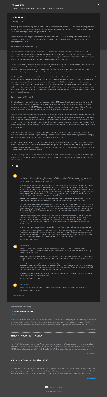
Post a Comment (19, 296)
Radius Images (58, 391)
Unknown (23, 246)
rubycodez (23, 175)
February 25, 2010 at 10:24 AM (30, 291)
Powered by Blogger (53, 387)
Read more (91, 329)
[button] (94, 17)
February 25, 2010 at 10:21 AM (30, 278)
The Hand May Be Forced (22, 311)
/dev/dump (18, 5)
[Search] (98, 6)
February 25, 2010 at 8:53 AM (29, 240)
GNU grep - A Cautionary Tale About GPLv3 (29, 360)
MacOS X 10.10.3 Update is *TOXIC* (26, 336)
